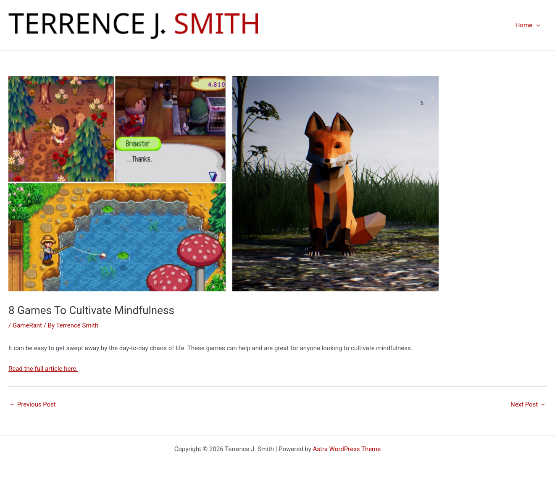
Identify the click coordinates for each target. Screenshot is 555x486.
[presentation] (536, 25)
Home (528, 25)
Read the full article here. (43, 368)
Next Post (528, 404)
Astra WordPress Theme (347, 449)
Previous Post (32, 404)
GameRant (27, 325)
